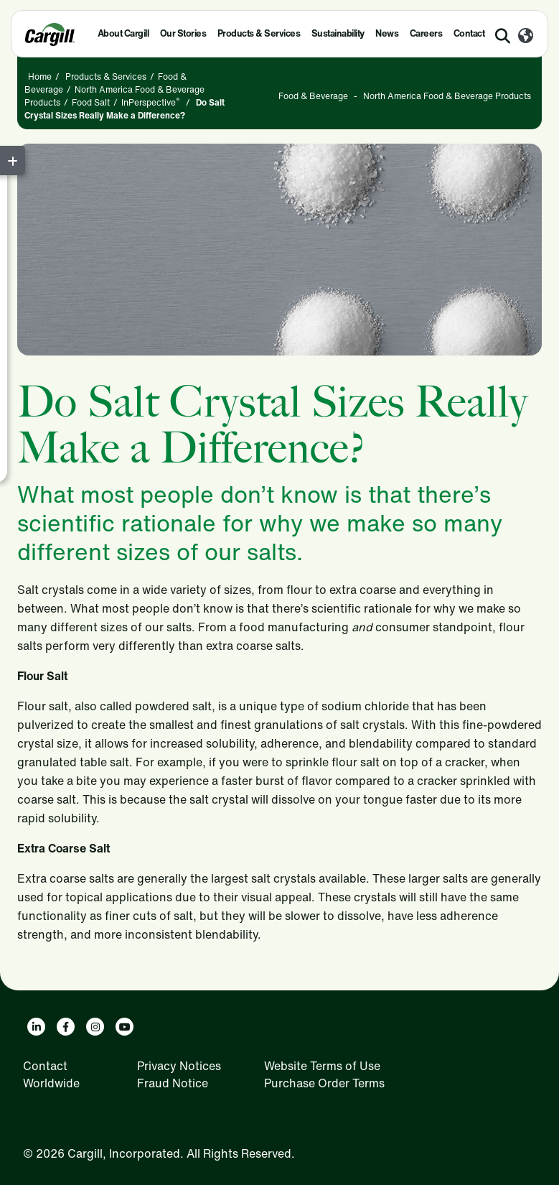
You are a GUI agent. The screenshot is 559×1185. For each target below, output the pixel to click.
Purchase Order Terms (324, 1083)
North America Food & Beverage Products (447, 96)
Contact (469, 33)
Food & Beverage (313, 96)
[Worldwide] (525, 36)
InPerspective (150, 102)
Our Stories (183, 33)
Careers (426, 33)
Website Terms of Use (322, 1065)
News (386, 33)
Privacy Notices (179, 1065)
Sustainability (338, 33)
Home (40, 76)
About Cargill (123, 33)
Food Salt (91, 102)
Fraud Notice (172, 1083)
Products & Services (259, 33)
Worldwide (51, 1083)
